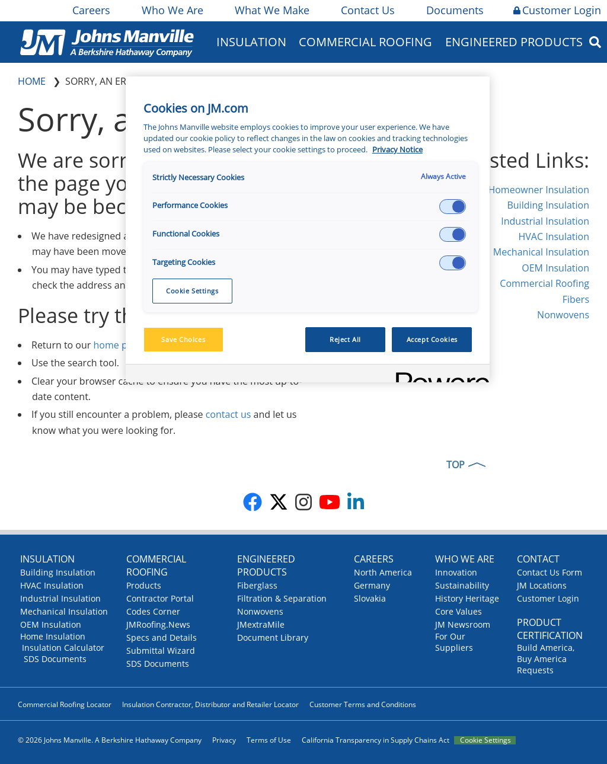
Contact (538, 558)
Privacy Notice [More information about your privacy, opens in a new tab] (397, 150)
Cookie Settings (485, 740)
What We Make (271, 10)
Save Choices (183, 339)
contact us (228, 414)
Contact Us (367, 10)
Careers (90, 10)
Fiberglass (257, 585)
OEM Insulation (555, 267)
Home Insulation (52, 636)
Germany (372, 585)
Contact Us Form (549, 572)
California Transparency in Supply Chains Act (375, 740)
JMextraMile (261, 624)
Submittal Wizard (160, 650)
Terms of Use (269, 740)
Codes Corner (153, 611)
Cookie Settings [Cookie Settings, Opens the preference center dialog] (192, 290)
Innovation (456, 572)
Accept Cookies (432, 339)
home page (118, 344)
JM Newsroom (462, 624)
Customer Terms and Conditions (362, 704)
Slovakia (370, 598)
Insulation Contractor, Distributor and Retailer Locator (210, 704)
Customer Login (557, 10)
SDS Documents (55, 658)
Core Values (458, 611)
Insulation (251, 42)
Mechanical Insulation (541, 251)
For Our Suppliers (454, 642)
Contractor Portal (160, 598)
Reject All (345, 339)
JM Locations (542, 585)
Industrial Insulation (545, 221)
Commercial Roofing (365, 42)
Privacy (224, 740)
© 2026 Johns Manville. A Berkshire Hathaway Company (110, 740)
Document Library (272, 637)
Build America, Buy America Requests (545, 659)
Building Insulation (548, 205)
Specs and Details (161, 637)
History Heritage (467, 598)
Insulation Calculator (63, 647)
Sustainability (462, 585)
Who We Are (171, 10)
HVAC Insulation (553, 236)
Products (143, 585)
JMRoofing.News (158, 624)
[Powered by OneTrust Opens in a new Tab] (439, 374)
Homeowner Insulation (538, 189)
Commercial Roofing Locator (64, 704)
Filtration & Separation (282, 598)
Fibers (576, 299)
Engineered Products (514, 42)
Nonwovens (563, 314)
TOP (455, 464)
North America (383, 572)
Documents (454, 10)
